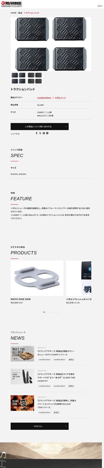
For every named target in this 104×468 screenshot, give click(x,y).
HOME (14, 12)
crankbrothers (44, 97)
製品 (20, 12)
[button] (42, 312)
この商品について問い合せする (46, 126)
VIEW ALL (50, 426)
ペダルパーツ (60, 97)
